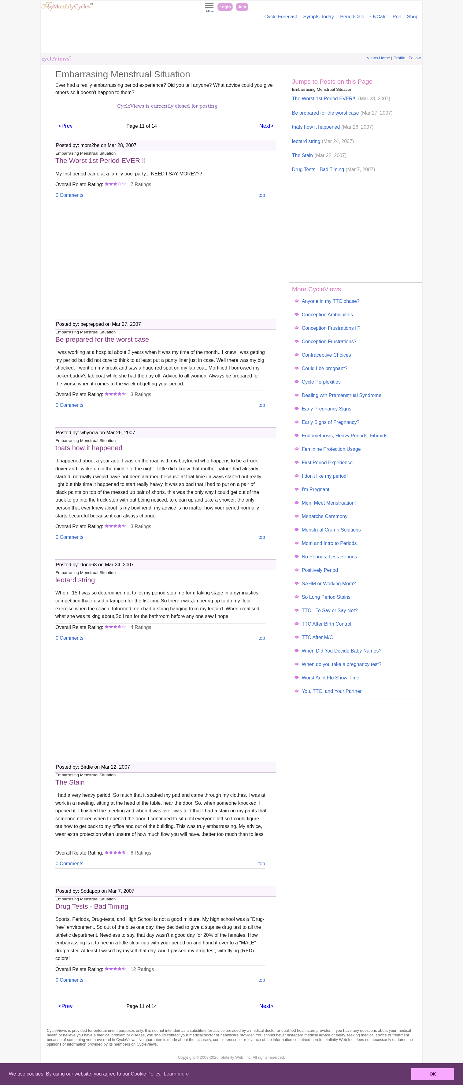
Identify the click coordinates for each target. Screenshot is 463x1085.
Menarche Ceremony (320, 516)
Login (225, 7)
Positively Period (316, 570)
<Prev (65, 126)
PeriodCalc (352, 16)
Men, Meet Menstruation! (325, 503)
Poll (397, 16)
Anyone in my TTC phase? (327, 301)
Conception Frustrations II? (327, 328)
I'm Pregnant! (312, 489)
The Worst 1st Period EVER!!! (341, 98)
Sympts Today (318, 16)
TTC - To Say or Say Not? (326, 610)
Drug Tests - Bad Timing (333, 169)
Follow (414, 58)
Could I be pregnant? (320, 368)
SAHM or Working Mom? (325, 583)
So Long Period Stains (322, 597)
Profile (400, 58)
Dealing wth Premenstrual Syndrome (338, 395)
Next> (266, 126)
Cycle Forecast (280, 16)
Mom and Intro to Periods (325, 543)
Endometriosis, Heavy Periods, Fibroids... (342, 435)
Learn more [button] (176, 1073)
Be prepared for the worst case (342, 113)
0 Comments (69, 195)
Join (242, 7)
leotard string (323, 141)
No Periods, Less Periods (325, 556)
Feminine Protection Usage (327, 449)
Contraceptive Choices (322, 355)
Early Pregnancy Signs (322, 408)
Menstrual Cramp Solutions (327, 529)
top (261, 195)
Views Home (378, 58)
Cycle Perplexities (317, 381)
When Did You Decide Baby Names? (338, 650)
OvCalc (378, 16)
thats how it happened (333, 127)
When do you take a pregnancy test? (338, 664)
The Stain (319, 155)
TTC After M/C (313, 637)
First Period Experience (323, 462)
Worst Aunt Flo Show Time (326, 677)
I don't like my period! (321, 476)
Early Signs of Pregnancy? (327, 422)
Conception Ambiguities (323, 314)
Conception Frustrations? (325, 341)
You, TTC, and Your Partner (328, 691)
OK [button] (432, 1074)
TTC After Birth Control (322, 624)
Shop (412, 16)
